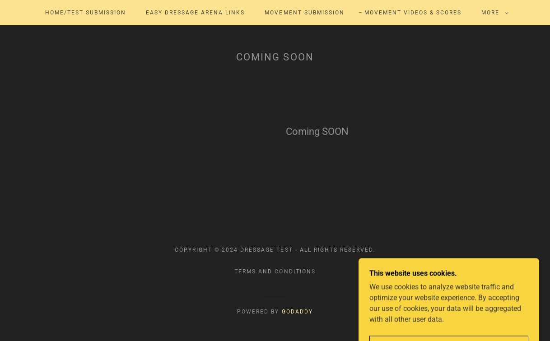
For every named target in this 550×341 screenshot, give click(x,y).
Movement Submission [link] (304, 12)
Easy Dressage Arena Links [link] (195, 12)
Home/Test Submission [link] (85, 12)
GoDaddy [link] (297, 312)
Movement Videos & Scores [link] (412, 12)
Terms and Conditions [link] (274, 271)
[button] (493, 12)
